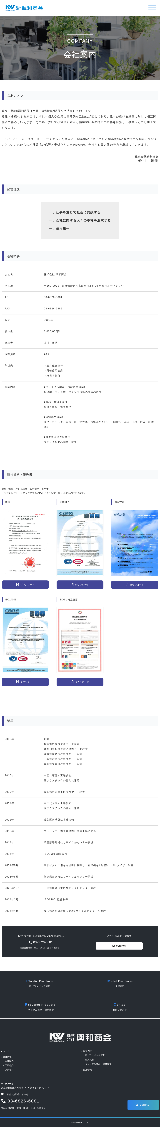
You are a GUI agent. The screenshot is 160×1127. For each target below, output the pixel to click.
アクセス (10, 1067)
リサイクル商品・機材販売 (98, 1061)
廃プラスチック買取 (95, 1053)
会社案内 (10, 1059)
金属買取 (89, 1057)
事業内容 (87, 1049)
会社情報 (8, 1055)
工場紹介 (10, 1063)
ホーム (7, 1049)
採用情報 (87, 1067)
